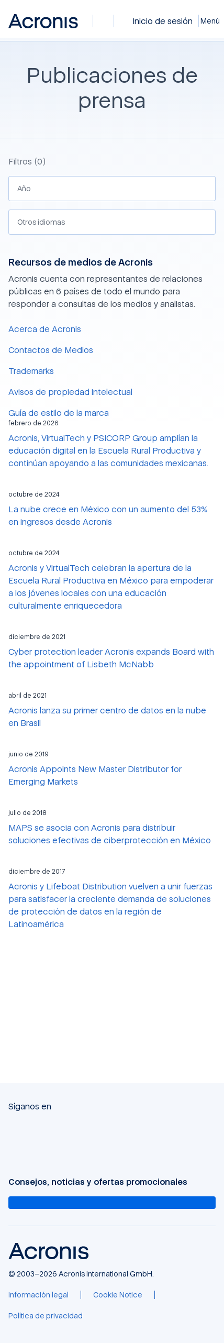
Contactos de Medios (50, 350)
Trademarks (31, 371)
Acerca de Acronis (44, 329)
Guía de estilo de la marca (58, 413)
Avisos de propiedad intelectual (70, 392)
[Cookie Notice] (117, 1295)
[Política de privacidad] (45, 1315)
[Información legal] (38, 1295)
